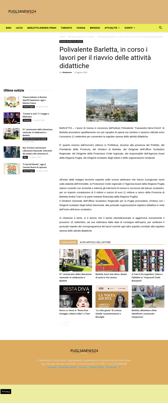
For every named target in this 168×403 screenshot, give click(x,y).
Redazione (67, 72)
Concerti (27, 120)
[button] (160, 28)
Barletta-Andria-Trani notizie (81, 36)
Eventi (130, 27)
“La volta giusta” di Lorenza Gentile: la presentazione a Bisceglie (108, 313)
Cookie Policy (96, 367)
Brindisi (95, 27)
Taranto (66, 27)
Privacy (83, 367)
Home (62, 36)
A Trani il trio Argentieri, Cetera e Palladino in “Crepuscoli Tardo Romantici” (147, 277)
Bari (8, 27)
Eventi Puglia (29, 106)
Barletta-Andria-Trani (41, 27)
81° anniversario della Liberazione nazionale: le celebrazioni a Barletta (75, 277)
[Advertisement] (112, 169)
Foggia (81, 27)
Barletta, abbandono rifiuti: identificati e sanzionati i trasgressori (144, 313)
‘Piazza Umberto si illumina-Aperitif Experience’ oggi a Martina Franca (35, 100)
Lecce (19, 27)
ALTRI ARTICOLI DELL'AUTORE (95, 242)
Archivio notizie (68, 367)
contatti (52, 367)
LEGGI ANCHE (68, 242)
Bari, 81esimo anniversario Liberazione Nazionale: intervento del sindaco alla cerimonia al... (37, 151)
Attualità (112, 27)
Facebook (111, 367)
